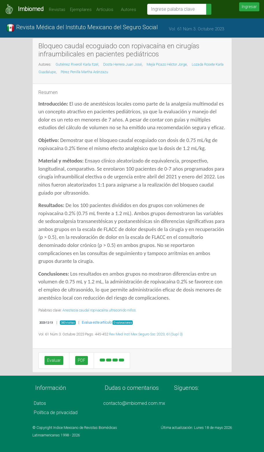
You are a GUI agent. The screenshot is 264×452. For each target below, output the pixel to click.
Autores (127, 9)
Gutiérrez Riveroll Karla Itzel (77, 64)
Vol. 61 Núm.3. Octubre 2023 (196, 29)
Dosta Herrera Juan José (122, 64)
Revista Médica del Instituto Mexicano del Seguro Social (82, 27)
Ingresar (249, 6)
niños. (132, 310)
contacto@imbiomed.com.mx (134, 403)
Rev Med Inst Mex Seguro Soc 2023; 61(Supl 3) (146, 334)
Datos (40, 403)
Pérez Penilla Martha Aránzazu (84, 72)
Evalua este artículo (97, 322)
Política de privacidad (55, 412)
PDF (81, 360)
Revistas (55, 9)
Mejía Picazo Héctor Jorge (167, 64)
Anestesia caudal (75, 310)
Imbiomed (31, 8)
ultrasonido (117, 310)
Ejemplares (81, 9)
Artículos (104, 9)
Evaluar (54, 360)
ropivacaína (99, 310)
